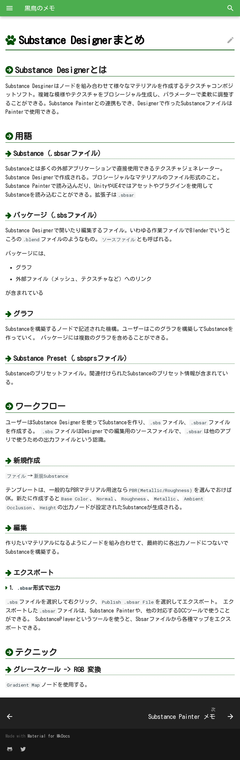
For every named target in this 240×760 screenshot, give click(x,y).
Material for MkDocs (49, 736)
